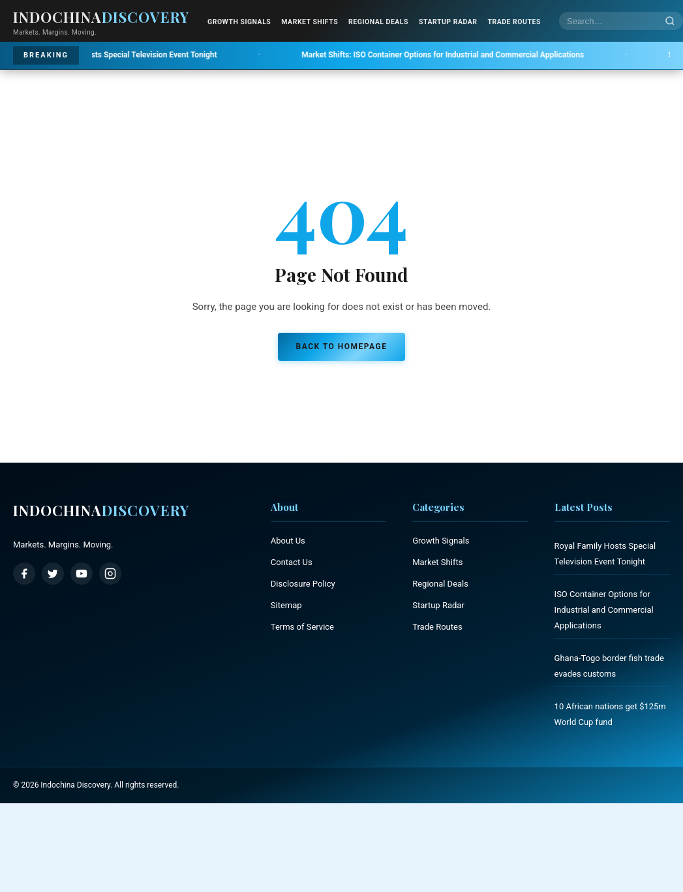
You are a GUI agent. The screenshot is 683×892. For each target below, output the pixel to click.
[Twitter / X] (53, 573)
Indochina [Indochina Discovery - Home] (101, 17)
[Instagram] (110, 573)
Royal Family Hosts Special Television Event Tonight (127, 54)
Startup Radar (448, 22)
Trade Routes (513, 22)
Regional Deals (378, 22)
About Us (288, 541)
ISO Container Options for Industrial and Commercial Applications (472, 54)
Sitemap (286, 605)
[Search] (670, 21)
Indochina (101, 510)
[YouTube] (81, 573)
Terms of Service (302, 627)
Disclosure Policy (303, 584)
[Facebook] (24, 573)
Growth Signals (239, 22)
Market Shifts (309, 22)
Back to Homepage (341, 346)
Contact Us (291, 562)
